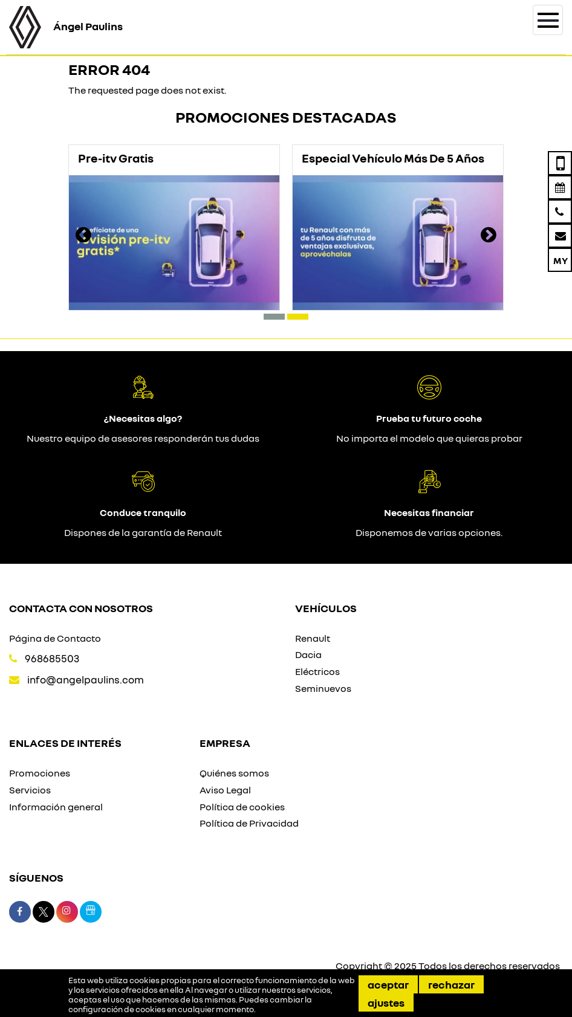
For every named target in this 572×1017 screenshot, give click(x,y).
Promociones (39, 773)
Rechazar (451, 984)
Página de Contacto (55, 638)
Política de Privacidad (249, 823)
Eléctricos (317, 671)
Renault (312, 638)
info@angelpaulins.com (85, 679)
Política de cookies (242, 807)
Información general (56, 807)
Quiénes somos (234, 773)
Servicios (30, 790)
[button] (274, 317)
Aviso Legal (225, 790)
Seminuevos (323, 688)
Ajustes (386, 1002)
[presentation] (83, 236)
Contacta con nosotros (81, 608)
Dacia (308, 654)
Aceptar (388, 984)
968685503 (52, 658)
